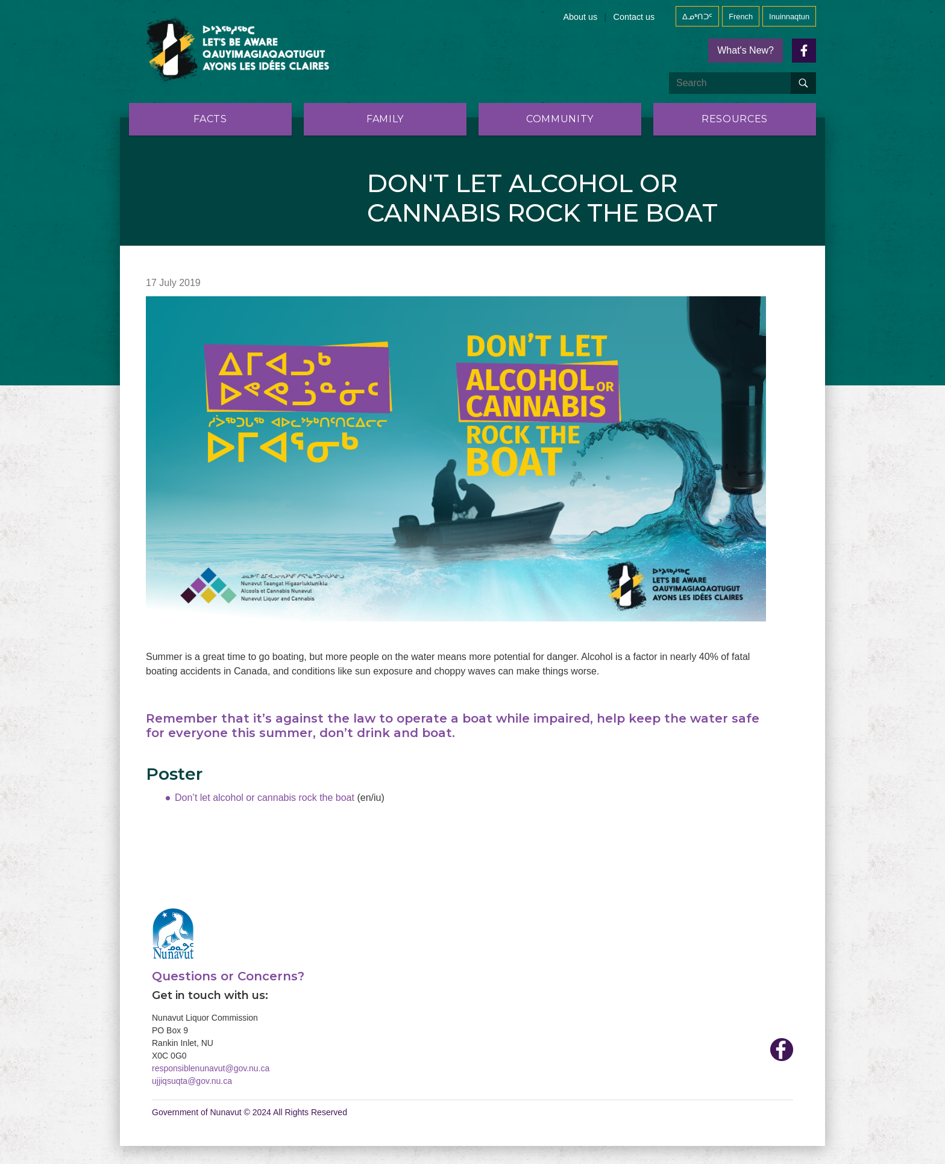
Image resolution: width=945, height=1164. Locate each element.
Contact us (634, 17)
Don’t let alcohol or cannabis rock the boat (266, 797)
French (741, 16)
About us (581, 17)
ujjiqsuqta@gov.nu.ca (192, 1081)
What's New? (745, 50)
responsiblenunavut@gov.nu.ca (210, 1068)
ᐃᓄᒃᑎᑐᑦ (697, 16)
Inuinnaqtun (789, 16)
